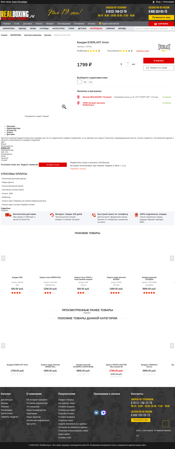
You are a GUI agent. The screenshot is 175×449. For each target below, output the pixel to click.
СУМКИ (71, 28)
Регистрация (168, 2)
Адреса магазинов (110, 23)
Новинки (110, 28)
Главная (6, 23)
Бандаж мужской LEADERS (149, 278)
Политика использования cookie (73, 431)
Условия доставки (66, 410)
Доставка (27, 23)
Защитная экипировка (32, 35)
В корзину (159, 60)
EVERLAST (5, 148)
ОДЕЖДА (22, 28)
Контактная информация (38, 420)
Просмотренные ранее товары (87, 310)
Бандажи (47, 35)
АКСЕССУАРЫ (58, 28)
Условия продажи (66, 406)
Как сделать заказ (66, 403)
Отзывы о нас (64, 437)
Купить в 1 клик (158, 67)
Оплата (39, 23)
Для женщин (7, 400)
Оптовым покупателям (37, 403)
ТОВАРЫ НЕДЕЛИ (9, 417)
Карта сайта (64, 434)
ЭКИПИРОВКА (9, 28)
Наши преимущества (36, 410)
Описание (11, 126)
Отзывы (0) (11, 130)
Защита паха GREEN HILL (50, 277)
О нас (16, 23)
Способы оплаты (66, 413)
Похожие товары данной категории (87, 318)
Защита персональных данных (72, 424)
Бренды (122, 28)
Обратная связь (65, 420)
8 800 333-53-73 (158, 12)
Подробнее (5, 208)
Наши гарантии (34, 417)
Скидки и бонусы (66, 400)
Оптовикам (79, 23)
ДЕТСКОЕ (82, 28)
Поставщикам (63, 23)
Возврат (50, 23)
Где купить (31, 424)
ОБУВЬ (33, 28)
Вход (158, 2)
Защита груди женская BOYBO (116, 278)
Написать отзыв (142, 51)
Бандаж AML (17, 277)
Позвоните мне (161, 17)
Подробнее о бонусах (78, 169)
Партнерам (32, 413)
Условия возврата (66, 417)
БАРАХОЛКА (7, 413)
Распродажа (96, 28)
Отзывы (91, 23)
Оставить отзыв (52, 165)
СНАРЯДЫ (44, 28)
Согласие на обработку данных (73, 427)
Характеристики (13, 128)
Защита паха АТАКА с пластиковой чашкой (83, 278)
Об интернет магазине (37, 400)
